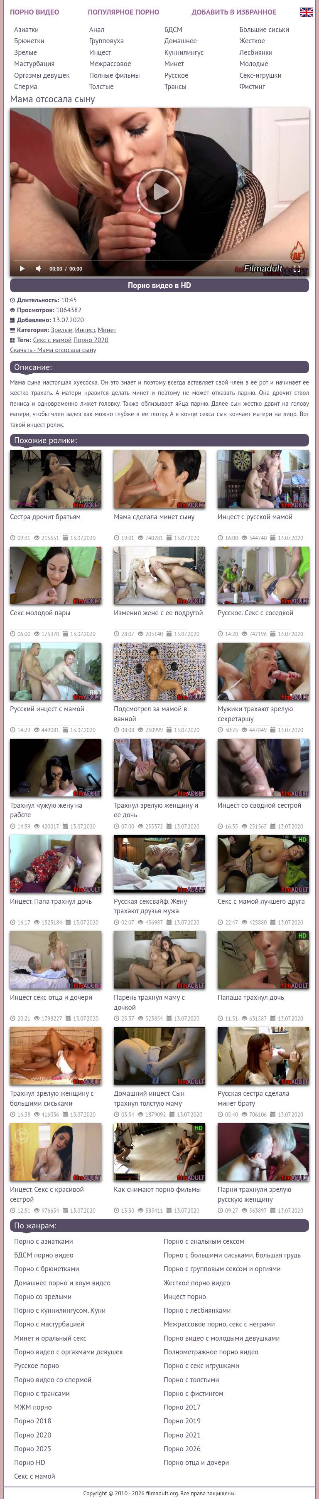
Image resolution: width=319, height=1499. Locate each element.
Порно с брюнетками (46, 1268)
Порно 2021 (182, 1435)
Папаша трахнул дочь (251, 997)
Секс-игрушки (261, 75)
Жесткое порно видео (197, 1282)
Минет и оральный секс (50, 1338)
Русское (176, 75)
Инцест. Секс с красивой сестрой (47, 1194)
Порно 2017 (182, 1407)
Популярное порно (124, 12)
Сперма (25, 86)
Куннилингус (184, 52)
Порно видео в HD (159, 285)
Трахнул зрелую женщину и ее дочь (156, 810)
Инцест (100, 52)
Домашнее (180, 40)
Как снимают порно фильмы (157, 1189)
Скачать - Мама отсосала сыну (53, 349)
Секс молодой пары (40, 612)
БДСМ (173, 29)
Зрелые (25, 52)
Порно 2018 (32, 1420)
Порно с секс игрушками (201, 1365)
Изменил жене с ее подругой (158, 612)
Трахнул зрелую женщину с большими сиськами (52, 1098)
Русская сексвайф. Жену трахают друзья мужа (150, 906)
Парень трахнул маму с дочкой (149, 1002)
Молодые (254, 63)
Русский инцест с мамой (47, 708)
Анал (96, 29)
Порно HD (29, 1462)
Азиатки (26, 29)
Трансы (175, 86)
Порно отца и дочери (196, 1462)
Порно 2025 (32, 1448)
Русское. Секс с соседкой (255, 612)
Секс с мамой (52, 339)
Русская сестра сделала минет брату (254, 1098)
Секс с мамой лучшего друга (261, 901)
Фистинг (252, 86)
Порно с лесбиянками (197, 1310)
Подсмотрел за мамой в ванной (150, 713)
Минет (174, 63)
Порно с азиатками (43, 1241)
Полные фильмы (114, 75)
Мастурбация (34, 63)
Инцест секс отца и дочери (51, 997)
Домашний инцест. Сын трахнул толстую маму (149, 1098)
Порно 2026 (182, 1448)
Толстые (101, 86)
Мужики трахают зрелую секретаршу (255, 713)
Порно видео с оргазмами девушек (68, 1351)
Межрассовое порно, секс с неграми (219, 1324)
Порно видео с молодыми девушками (222, 1338)
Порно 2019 (182, 1420)
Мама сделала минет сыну (154, 516)
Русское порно (36, 1365)
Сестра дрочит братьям (45, 516)
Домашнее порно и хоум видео (62, 1282)
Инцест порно (185, 1296)
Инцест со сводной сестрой (260, 805)
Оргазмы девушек (41, 75)
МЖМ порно (33, 1407)
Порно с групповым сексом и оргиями (222, 1268)
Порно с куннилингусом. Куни (60, 1310)
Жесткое (252, 40)
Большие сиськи (265, 29)
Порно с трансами (42, 1393)
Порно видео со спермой (52, 1379)
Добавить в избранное (234, 12)
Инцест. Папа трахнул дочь (51, 901)
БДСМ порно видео (44, 1255)
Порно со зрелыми (42, 1296)
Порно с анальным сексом (204, 1241)
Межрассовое (110, 63)
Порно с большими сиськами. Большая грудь (232, 1255)
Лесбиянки (256, 52)
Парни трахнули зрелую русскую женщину (254, 1194)
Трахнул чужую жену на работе (46, 810)
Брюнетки (29, 40)
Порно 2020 (91, 339)
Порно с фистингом (193, 1393)
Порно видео (34, 12)
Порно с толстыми (191, 1379)
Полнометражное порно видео (211, 1351)
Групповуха (106, 40)
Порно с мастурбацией (49, 1324)
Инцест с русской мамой (255, 516)
